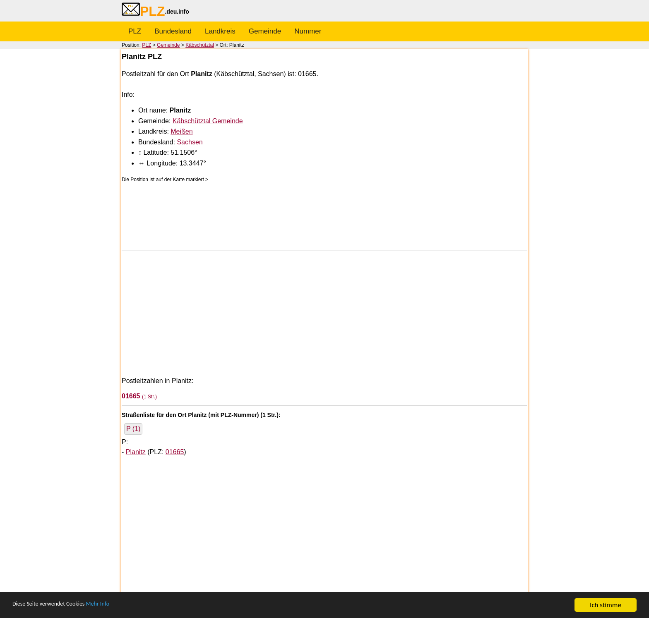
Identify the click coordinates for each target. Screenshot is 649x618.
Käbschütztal (199, 45)
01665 (175, 451)
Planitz (136, 451)
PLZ (134, 31)
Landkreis (220, 31)
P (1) (133, 428)
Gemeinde (265, 31)
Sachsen (189, 142)
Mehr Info (116, 605)
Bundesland (173, 31)
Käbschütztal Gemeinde (208, 121)
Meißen (181, 131)
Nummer (307, 31)
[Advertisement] (324, 313)
